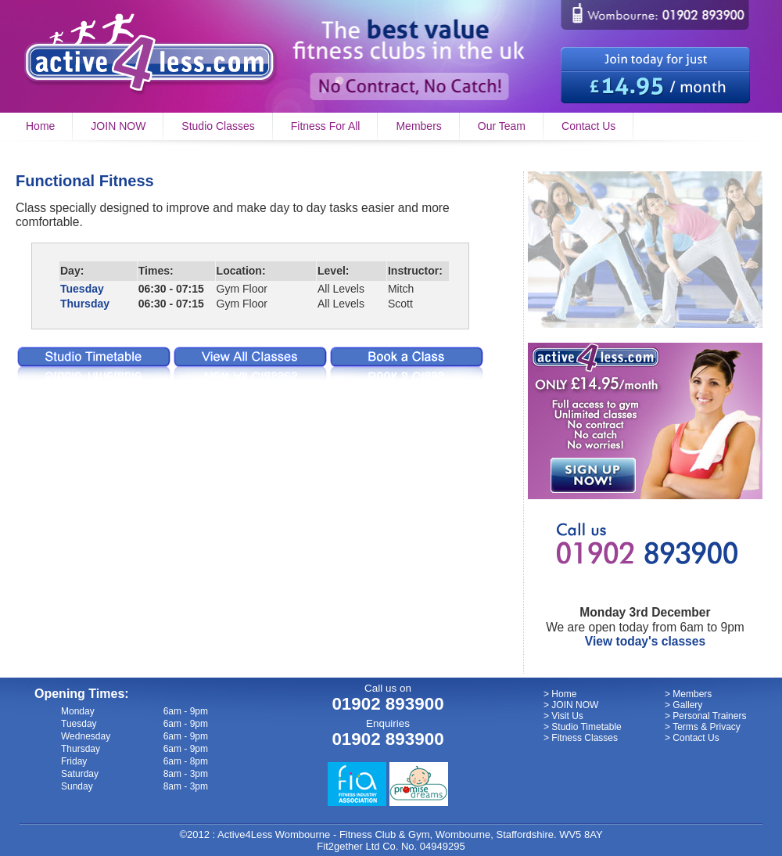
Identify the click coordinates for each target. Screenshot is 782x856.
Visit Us (567, 715)
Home (40, 126)
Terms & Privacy (707, 726)
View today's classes (645, 641)
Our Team (502, 126)
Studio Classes (217, 126)
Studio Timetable (586, 726)
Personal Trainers (709, 715)
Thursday (84, 303)
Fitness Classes (584, 737)
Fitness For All (326, 126)
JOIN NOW (118, 126)
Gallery (687, 705)
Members (418, 126)
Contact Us (588, 126)
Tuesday (82, 288)
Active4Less (244, 834)
